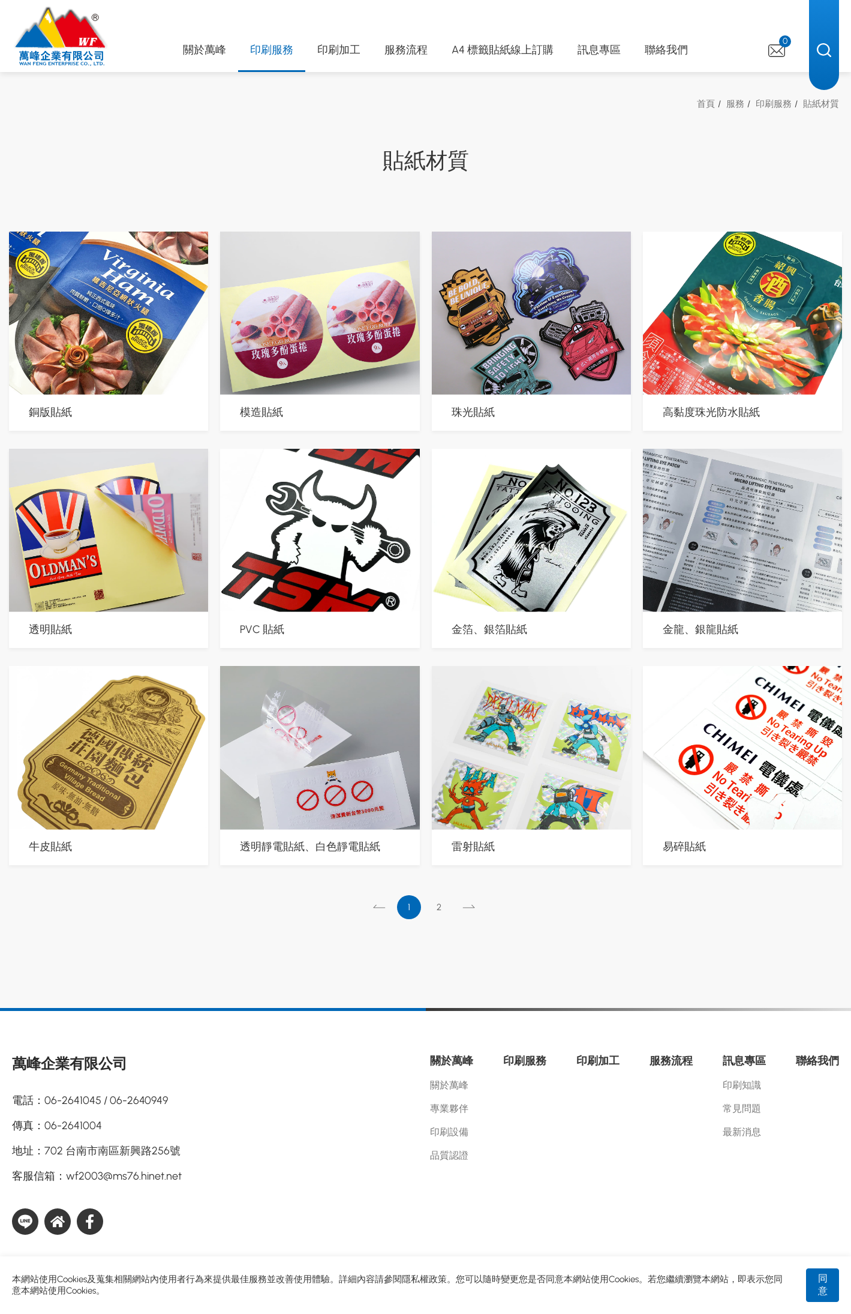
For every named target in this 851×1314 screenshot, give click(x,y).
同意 (823, 1285)
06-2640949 (139, 1100)
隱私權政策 (424, 1279)
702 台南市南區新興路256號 (112, 1150)
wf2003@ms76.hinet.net (124, 1176)
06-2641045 (72, 1100)
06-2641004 (73, 1125)
